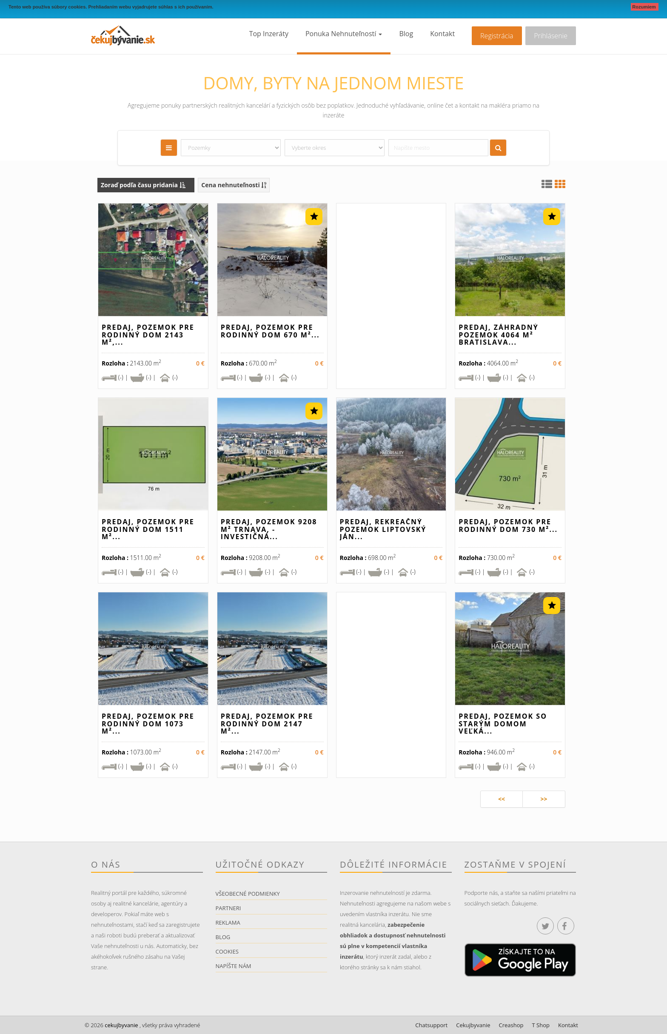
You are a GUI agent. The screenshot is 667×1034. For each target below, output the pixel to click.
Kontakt (442, 33)
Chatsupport (431, 1025)
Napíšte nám (233, 966)
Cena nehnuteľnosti (233, 185)
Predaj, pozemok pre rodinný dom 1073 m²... (148, 723)
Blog (406, 33)
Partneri (228, 908)
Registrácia (496, 35)
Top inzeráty (268, 33)
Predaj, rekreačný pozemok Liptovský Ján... (383, 529)
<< (501, 799)
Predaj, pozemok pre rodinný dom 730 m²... (508, 525)
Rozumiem (644, 6)
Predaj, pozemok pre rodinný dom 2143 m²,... (148, 335)
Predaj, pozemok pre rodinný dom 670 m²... (270, 331)
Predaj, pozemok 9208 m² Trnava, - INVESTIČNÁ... (269, 529)
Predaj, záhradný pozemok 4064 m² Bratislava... (498, 335)
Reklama (228, 922)
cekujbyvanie (120, 1025)
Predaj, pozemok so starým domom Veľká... (503, 723)
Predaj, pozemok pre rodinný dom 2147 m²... (267, 723)
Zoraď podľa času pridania (143, 185)
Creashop (511, 1025)
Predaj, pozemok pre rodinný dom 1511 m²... (148, 529)
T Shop (541, 1025)
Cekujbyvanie (473, 1025)
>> (543, 799)
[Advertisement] (391, 299)
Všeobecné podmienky (248, 893)
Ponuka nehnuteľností (343, 33)
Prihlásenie (550, 35)
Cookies (227, 951)
